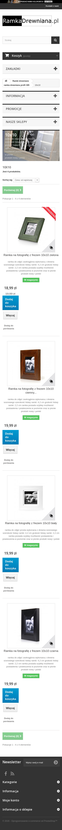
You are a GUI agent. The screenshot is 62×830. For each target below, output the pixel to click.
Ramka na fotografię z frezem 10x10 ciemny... (31, 390)
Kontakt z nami (52, 6)
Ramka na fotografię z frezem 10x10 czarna (31, 651)
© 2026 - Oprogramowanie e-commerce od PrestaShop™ (29, 821)
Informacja (15, 96)
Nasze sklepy (16, 122)
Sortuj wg (7, 180)
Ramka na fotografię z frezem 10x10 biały (31, 523)
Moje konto (10, 800)
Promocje (14, 109)
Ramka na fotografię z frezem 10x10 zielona (31, 255)
